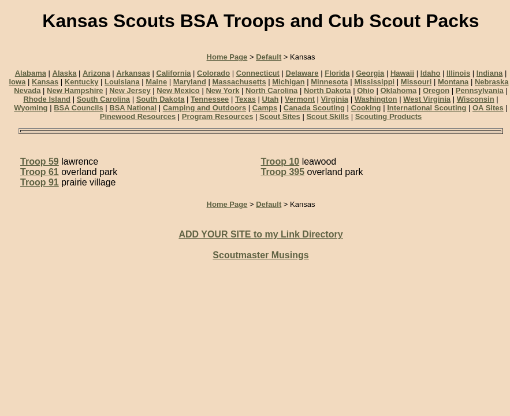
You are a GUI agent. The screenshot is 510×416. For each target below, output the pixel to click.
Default (268, 57)
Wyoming (30, 107)
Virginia (334, 99)
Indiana (490, 73)
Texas (245, 99)
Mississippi (374, 81)
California (174, 73)
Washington (376, 99)
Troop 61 (39, 172)
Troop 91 (39, 182)
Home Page (227, 57)
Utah (270, 99)
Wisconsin (475, 99)
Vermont (300, 99)
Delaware (302, 73)
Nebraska (492, 81)
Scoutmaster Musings (260, 255)
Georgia (370, 73)
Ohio (365, 90)
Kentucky (82, 81)
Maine (156, 81)
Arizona (96, 73)
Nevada (27, 90)
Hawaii (402, 73)
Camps (264, 107)
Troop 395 (283, 172)
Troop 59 (39, 161)
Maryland (189, 81)
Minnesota (329, 81)
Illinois (458, 73)
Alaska (65, 73)
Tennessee (210, 99)
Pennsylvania (480, 90)
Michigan (288, 81)
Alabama (30, 73)
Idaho (430, 73)
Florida (337, 73)
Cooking (366, 107)
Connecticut (258, 73)
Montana (453, 81)
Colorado (213, 73)
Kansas (45, 81)
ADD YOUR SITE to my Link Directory (260, 234)
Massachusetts (239, 81)
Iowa (17, 81)
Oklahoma (398, 90)
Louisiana (122, 81)
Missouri (416, 81)
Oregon (436, 90)
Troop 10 (280, 161)
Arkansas (133, 73)
